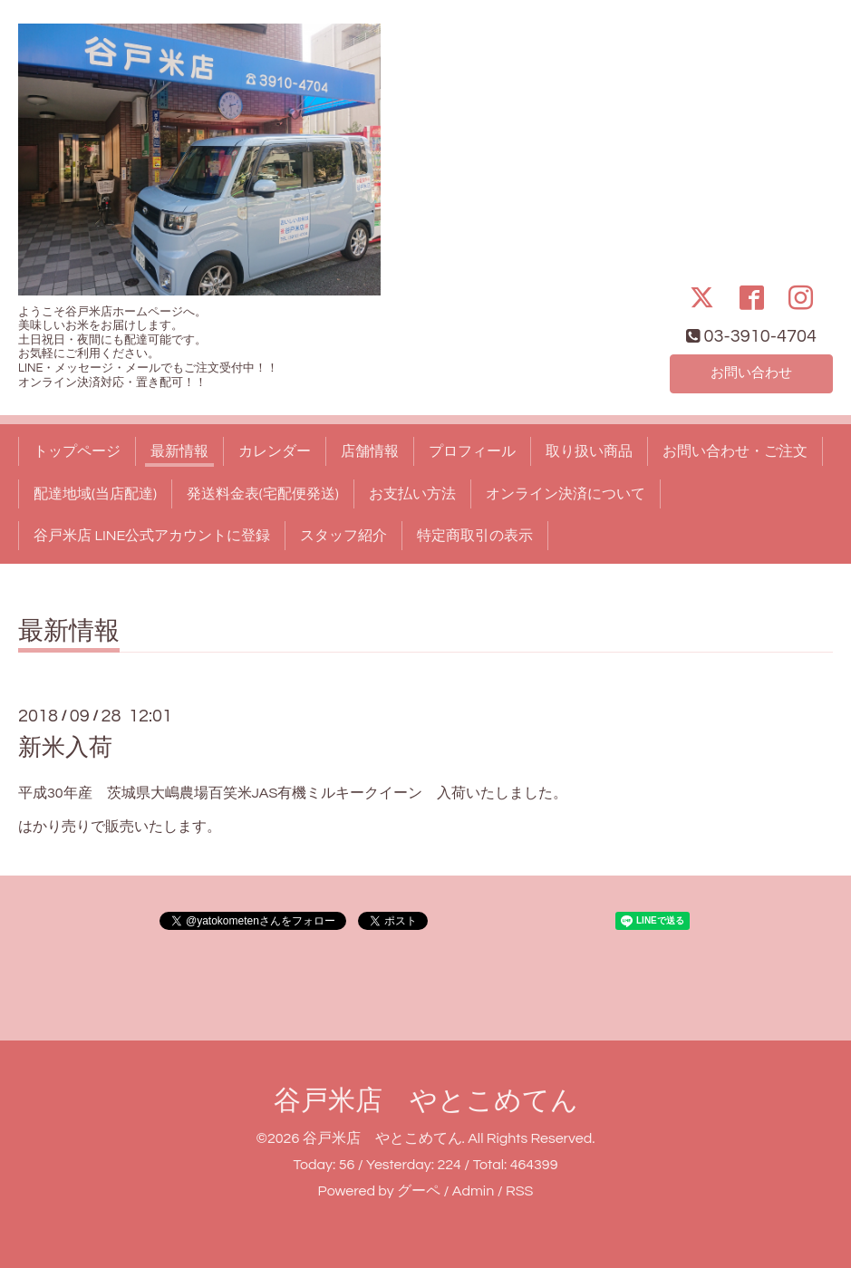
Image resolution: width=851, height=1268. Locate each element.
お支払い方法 (412, 494)
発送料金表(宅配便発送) (263, 494)
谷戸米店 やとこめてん (426, 1101)
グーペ (418, 1191)
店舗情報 (370, 451)
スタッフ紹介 (343, 535)
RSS (519, 1191)
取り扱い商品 (589, 451)
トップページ (77, 451)
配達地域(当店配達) (95, 494)
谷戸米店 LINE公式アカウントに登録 (152, 535)
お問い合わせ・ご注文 (734, 451)
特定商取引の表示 (475, 535)
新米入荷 (65, 748)
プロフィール (472, 451)
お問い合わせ (751, 372)
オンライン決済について (565, 494)
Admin (473, 1191)
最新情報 (179, 451)
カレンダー (274, 451)
